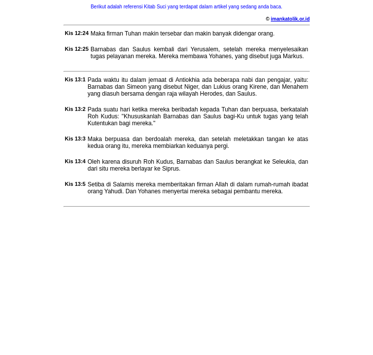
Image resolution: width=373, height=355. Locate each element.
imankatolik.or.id (290, 19)
